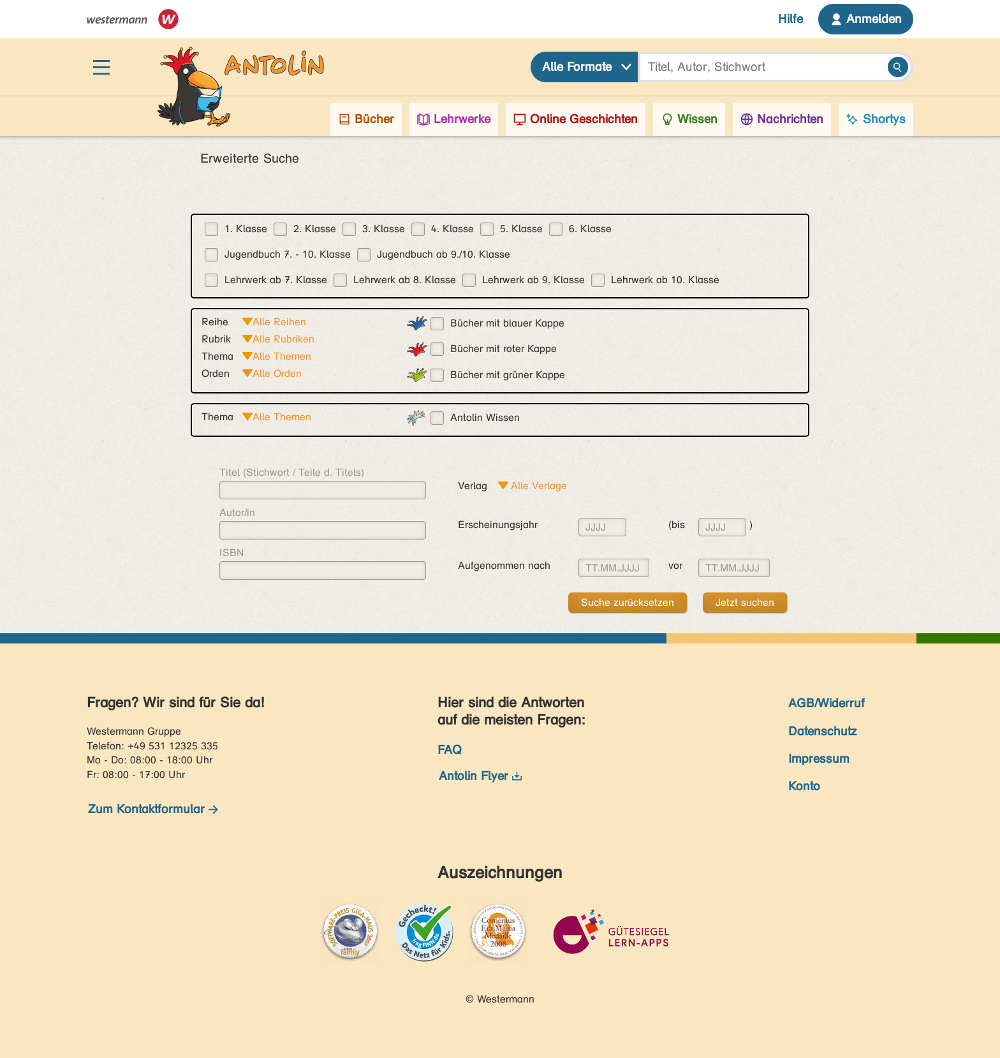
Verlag (472, 486)
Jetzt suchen (745, 602)
